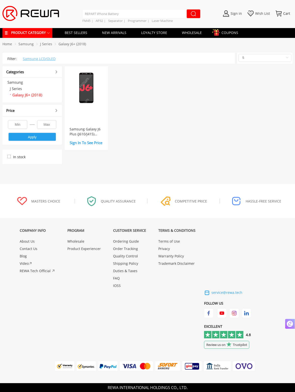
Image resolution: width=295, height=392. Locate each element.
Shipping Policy (125, 263)
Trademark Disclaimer (176, 263)
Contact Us (28, 248)
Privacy (164, 248)
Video (26, 263)
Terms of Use (169, 241)
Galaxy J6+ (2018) (72, 44)
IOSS (117, 285)
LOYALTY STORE (154, 32)
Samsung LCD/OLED (39, 58)
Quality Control (125, 256)
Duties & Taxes (125, 270)
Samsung (26, 44)
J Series (46, 44)
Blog (23, 256)
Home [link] (7, 44)
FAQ (116, 278)
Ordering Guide (126, 241)
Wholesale (75, 241)
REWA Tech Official (37, 270)
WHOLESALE (192, 32)
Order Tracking (125, 248)
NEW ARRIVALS (114, 32)
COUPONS (227, 32)
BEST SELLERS (76, 32)
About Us (27, 241)
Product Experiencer (84, 248)
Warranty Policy (171, 256)
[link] (26, 44)
